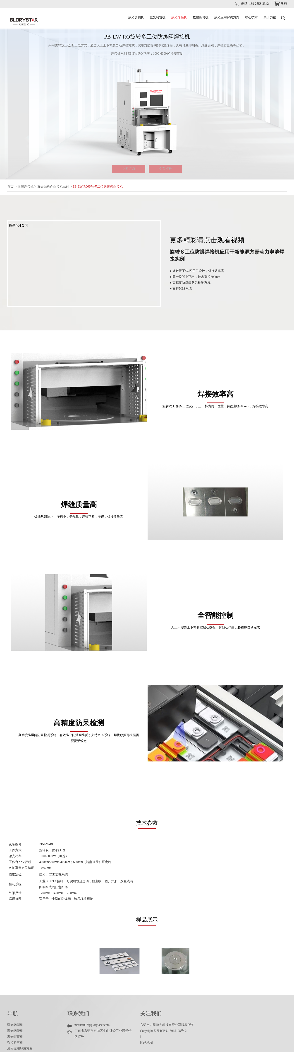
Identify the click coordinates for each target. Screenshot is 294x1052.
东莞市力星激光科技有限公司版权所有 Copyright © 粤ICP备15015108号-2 (167, 1030)
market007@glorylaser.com (92, 1027)
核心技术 (251, 17)
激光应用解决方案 (226, 17)
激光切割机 (136, 17)
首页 (10, 189)
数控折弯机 (200, 17)
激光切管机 (157, 17)
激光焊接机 (179, 17)
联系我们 (78, 1016)
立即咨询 (123, 170)
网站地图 (146, 1045)
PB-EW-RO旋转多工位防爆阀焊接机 (109, 189)
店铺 (280, 4)
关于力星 (269, 17)
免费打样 (170, 170)
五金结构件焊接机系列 (59, 189)
